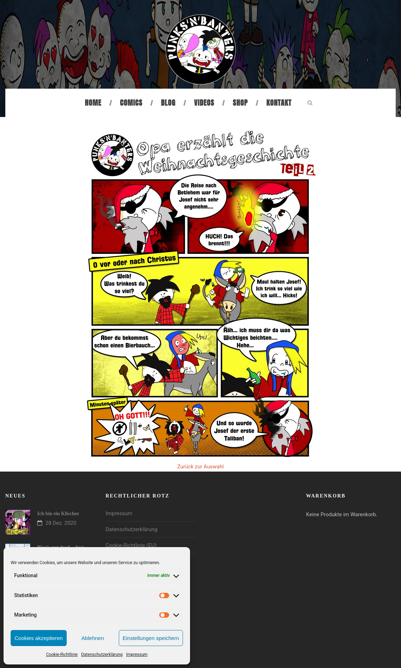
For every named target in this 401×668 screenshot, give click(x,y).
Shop (240, 102)
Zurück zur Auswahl (200, 466)
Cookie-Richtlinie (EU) (131, 545)
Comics (131, 102)
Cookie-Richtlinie (62, 654)
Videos (204, 102)
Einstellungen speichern (151, 638)
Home (93, 102)
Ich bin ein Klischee (58, 513)
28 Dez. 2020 (60, 523)
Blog (168, 102)
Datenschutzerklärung (102, 654)
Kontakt (278, 102)
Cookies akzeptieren (39, 638)
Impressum (136, 654)
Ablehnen (93, 638)
